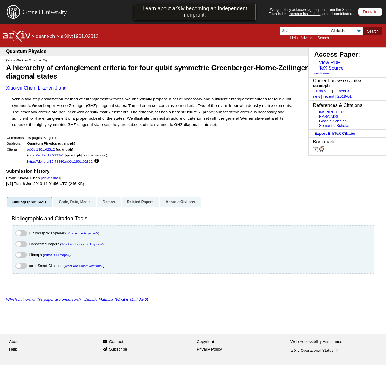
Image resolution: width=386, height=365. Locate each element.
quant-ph (45, 36)
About (14, 341)
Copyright (205, 341)
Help (294, 38)
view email (51, 178)
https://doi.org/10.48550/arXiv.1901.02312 (60, 161)
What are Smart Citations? (84, 266)
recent (328, 96)
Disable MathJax (98, 299)
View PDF (329, 62)
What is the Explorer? (82, 233)
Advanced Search (314, 38)
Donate (370, 11)
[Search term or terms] (306, 31)
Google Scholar (332, 121)
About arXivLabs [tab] (180, 202)
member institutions (304, 14)
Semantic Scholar (334, 125)
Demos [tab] (109, 202)
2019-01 (344, 96)
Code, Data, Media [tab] (74, 202)
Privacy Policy (209, 349)
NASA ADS (328, 116)
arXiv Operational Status (314, 350)
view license (321, 73)
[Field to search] (346, 31)
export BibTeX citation (335, 133)
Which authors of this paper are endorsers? (43, 299)
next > (344, 91)
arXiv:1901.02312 (41, 149)
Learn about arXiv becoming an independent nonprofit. (194, 11)
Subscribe (118, 349)
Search (372, 31)
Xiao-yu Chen (20, 87)
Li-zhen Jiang (52, 87)
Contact (116, 341)
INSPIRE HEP (331, 112)
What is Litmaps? (56, 255)
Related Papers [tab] (140, 202)
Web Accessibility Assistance (316, 341)
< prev (320, 91)
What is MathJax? (131, 299)
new (316, 96)
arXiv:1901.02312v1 (48, 155)
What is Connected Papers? (82, 244)
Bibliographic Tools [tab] (29, 202)
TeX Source (331, 68)
